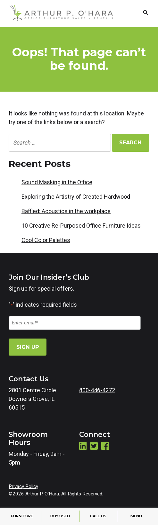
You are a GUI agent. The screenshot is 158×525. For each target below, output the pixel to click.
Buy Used (60, 516)
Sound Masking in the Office (56, 182)
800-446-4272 (97, 390)
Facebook (105, 445)
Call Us (98, 516)
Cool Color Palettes (45, 240)
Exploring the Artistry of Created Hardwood (75, 196)
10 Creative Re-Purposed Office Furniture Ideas (81, 225)
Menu (136, 516)
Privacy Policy (23, 486)
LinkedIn (83, 445)
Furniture (22, 516)
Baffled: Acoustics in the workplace (66, 211)
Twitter (94, 445)
